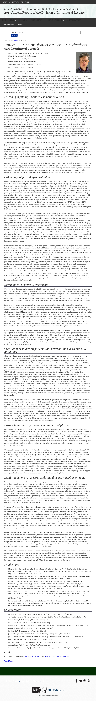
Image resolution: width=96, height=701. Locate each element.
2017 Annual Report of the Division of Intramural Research (45, 12)
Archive (20, 24)
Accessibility (16, 681)
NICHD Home (8, 681)
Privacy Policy (37, 681)
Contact (23, 681)
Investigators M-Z (55, 20)
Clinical (22, 20)
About (11, 20)
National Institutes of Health (16, 2)
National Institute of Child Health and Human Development (41, 9)
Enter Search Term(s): (17, 32)
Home (4, 20)
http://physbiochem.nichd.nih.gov (57, 656)
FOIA (43, 681)
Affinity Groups (8, 24)
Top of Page (8, 661)
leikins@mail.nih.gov (32, 656)
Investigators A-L (36, 20)
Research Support (74, 20)
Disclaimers (29, 681)
